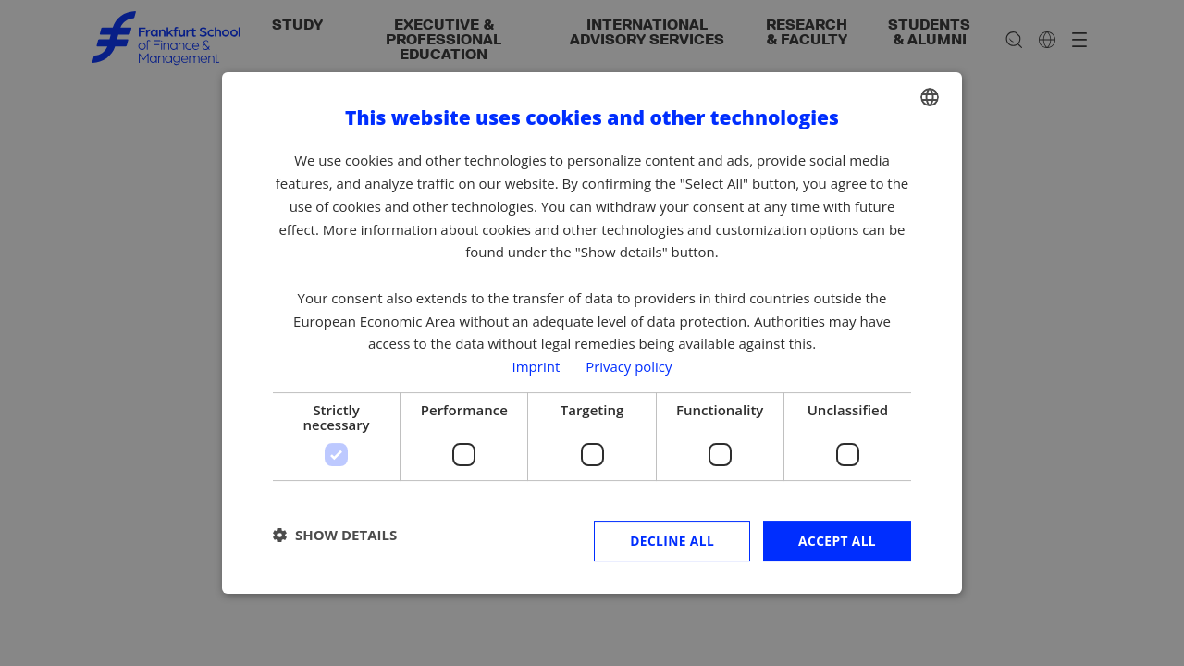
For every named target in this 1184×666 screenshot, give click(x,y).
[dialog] (592, 333)
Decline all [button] (669, 540)
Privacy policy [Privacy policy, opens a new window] (629, 366)
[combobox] (929, 97)
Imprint (536, 366)
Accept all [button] (836, 540)
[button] (335, 534)
